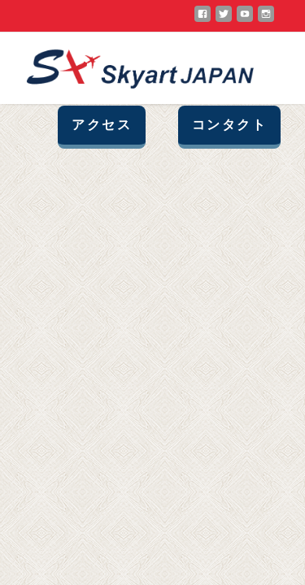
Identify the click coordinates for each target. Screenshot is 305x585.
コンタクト (229, 125)
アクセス (102, 125)
